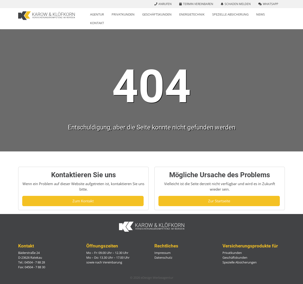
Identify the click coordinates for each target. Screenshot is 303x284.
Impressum (162, 253)
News (260, 14)
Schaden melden (238, 4)
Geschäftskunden (157, 14)
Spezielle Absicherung (230, 14)
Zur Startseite (219, 200)
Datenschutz (163, 257)
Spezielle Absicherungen (239, 262)
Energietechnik (192, 14)
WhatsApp (270, 4)
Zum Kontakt (83, 200)
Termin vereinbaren (198, 4)
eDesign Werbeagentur (157, 277)
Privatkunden (123, 14)
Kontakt (97, 23)
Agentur (97, 14)
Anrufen (165, 4)
